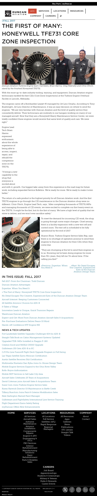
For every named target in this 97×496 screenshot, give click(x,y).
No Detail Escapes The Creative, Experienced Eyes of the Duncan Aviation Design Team (44, 296)
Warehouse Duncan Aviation (16, 314)
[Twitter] (65, 490)
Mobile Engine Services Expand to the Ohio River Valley (29, 366)
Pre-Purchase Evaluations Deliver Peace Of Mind (25, 321)
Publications (67, 427)
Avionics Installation (29, 427)
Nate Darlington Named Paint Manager (21, 396)
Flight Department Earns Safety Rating (20, 403)
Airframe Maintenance (29, 423)
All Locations (48, 416)
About (86, 416)
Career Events (48, 484)
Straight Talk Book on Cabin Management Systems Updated (31, 337)
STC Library (67, 430)
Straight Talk (67, 432)
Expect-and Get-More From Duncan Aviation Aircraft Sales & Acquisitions (38, 318)
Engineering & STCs (30, 440)
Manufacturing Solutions (29, 452)
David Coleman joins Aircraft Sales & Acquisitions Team (29, 381)
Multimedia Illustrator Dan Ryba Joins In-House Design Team (32, 363)
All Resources (67, 416)
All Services (29, 416)
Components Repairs (29, 432)
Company (86, 413)
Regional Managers (48, 428)
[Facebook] (72, 490)
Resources (67, 413)
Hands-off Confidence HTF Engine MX (21, 325)
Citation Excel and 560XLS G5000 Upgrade (22, 345)
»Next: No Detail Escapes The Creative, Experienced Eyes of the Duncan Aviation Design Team (82, 269)
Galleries (67, 422)
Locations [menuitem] (59, 11)
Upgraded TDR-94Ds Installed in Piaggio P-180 (25, 341)
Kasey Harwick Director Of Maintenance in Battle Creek (29, 388)
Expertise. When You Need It (16, 288)
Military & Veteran (48, 478)
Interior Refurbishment (29, 447)
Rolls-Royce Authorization (15, 370)
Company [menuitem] (35, 16)
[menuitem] (61, 16)
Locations (48, 413)
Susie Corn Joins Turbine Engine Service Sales (24, 385)
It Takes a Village (10, 306)
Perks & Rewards (48, 481)
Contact (86, 419)
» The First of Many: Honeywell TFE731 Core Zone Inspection (31, 292)
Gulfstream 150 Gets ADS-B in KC (18, 348)
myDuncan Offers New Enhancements (21, 407)
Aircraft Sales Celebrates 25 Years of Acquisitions (25, 378)
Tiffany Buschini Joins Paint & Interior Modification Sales (30, 392)
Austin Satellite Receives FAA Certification (22, 359)
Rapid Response (48, 424)
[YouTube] (92, 490)
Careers (48, 467)
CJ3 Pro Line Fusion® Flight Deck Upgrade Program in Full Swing (34, 352)
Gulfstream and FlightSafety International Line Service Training (33, 399)
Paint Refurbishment (29, 456)
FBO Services (29, 443)
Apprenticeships (49, 473)
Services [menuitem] (44, 11)
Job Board (49, 470)
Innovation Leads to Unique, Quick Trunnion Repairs (28, 310)
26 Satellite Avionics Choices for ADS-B (21, 303)
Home (11, 413)
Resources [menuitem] (76, 11)
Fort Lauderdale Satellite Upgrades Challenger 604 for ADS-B (31, 334)
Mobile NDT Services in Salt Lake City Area (22, 374)
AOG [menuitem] (32, 11)
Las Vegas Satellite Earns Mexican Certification (24, 356)
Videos (67, 435)
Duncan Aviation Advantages (16, 285)
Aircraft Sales (29, 419)
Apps (67, 419)
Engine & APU (30, 436)
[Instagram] (78, 490)
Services (30, 413)
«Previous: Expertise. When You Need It (54, 267)
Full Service (48, 419)
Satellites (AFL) (48, 422)
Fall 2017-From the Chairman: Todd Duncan (23, 281)
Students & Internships (48, 476)
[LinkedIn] (85, 490)
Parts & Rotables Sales (30, 461)
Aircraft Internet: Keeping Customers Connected (25, 299)
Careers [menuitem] (50, 16)
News (67, 424)
